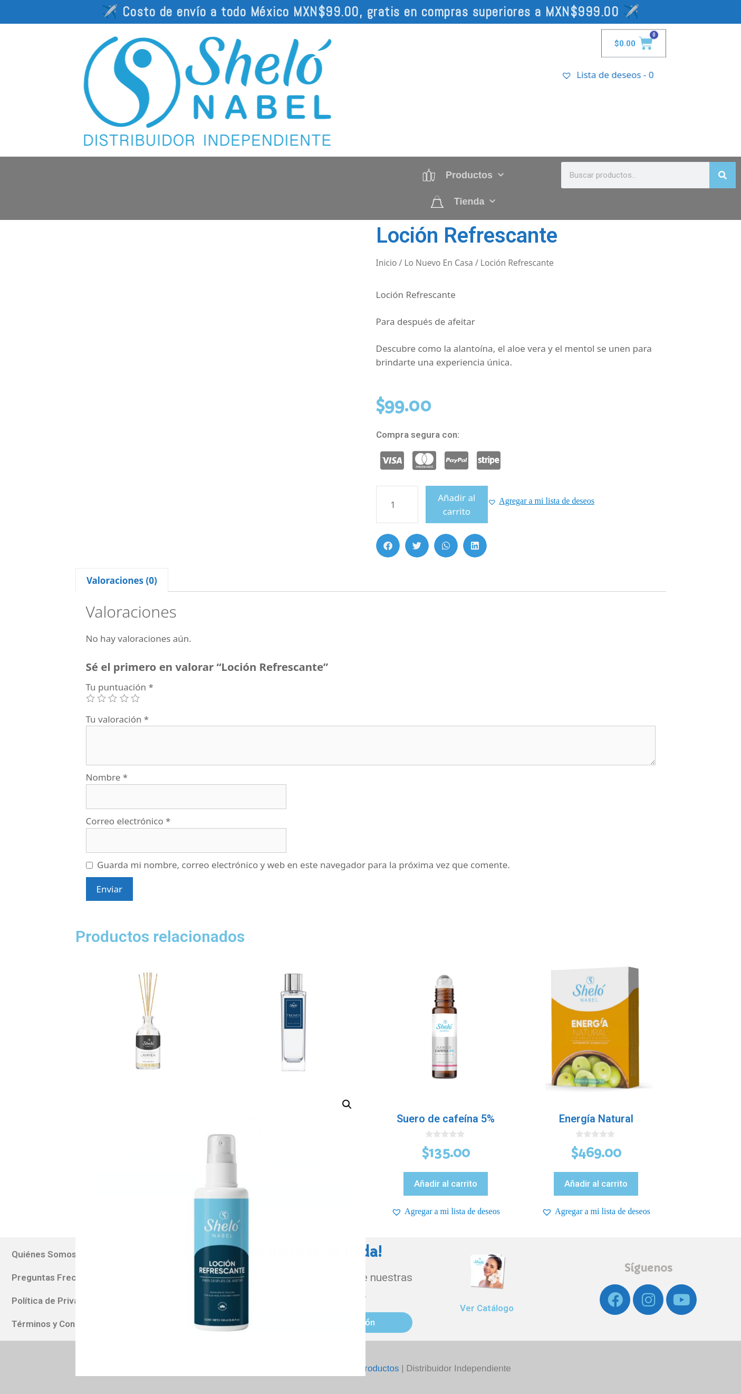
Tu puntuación (119, 687)
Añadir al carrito (456, 504)
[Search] (722, 175)
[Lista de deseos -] (626, 75)
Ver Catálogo (487, 1308)
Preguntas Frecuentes (58, 1277)
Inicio (386, 262)
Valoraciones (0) (121, 580)
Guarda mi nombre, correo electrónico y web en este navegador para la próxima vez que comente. (303, 865)
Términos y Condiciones (61, 1324)
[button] (541, 501)
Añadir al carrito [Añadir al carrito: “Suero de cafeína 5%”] (445, 1183)
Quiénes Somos (44, 1254)
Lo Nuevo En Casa (438, 262)
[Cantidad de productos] (397, 504)
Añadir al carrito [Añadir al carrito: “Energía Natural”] (596, 1183)
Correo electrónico (128, 821)
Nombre (107, 777)
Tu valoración (117, 719)
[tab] (122, 580)
